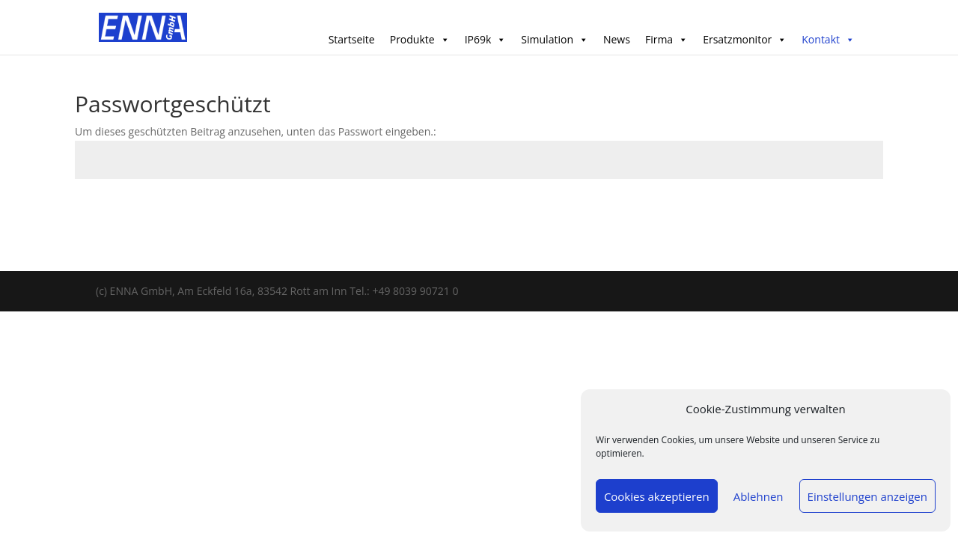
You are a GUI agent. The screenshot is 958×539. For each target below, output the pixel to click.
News (616, 39)
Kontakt (828, 39)
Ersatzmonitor (745, 39)
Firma (666, 39)
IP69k (486, 39)
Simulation (554, 39)
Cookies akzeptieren (657, 496)
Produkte (420, 39)
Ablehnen (758, 496)
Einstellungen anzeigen (867, 496)
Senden (840, 214)
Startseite (352, 39)
